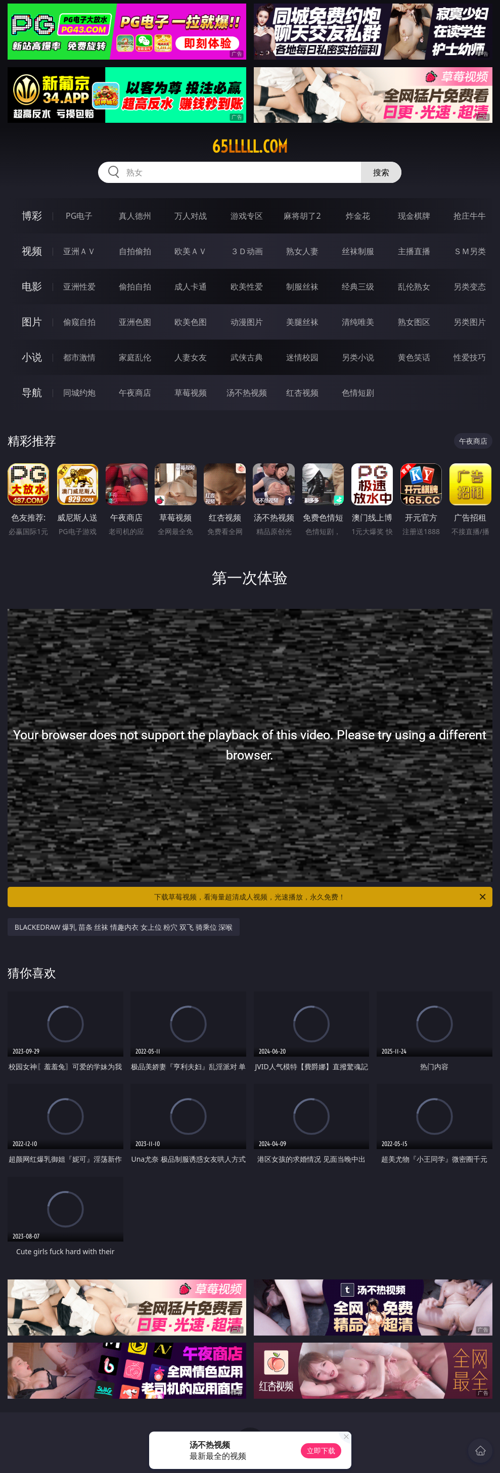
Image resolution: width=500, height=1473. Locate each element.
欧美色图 (190, 321)
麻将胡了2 (302, 215)
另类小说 (358, 357)
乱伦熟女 (414, 286)
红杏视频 (302, 392)
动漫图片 (247, 321)
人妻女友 (190, 357)
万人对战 (190, 215)
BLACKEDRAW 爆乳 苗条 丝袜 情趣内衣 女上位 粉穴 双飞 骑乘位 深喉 (124, 927)
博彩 (32, 215)
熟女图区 (414, 321)
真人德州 (135, 215)
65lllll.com (250, 146)
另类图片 (469, 321)
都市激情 (79, 357)
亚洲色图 (135, 321)
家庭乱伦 (135, 357)
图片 (32, 321)
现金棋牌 (414, 215)
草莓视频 (190, 392)
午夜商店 (135, 392)
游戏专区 (247, 215)
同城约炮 (79, 392)
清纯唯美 (358, 321)
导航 (32, 392)
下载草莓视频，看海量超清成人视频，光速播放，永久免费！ (320, 897)
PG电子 (79, 215)
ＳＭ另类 (469, 251)
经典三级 (358, 286)
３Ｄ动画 (247, 251)
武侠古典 (247, 357)
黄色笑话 (414, 357)
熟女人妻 (302, 251)
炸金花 (358, 215)
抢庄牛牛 (469, 215)
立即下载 (321, 1450)
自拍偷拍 (135, 251)
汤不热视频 (246, 392)
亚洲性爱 (79, 286)
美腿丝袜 (302, 321)
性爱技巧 (469, 357)
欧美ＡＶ (190, 251)
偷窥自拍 (79, 321)
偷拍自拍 (135, 286)
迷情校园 (302, 357)
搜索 (381, 172)
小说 (32, 357)
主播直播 (414, 251)
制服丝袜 (302, 286)
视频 (32, 251)
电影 (32, 286)
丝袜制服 (358, 251)
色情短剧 (358, 392)
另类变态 (469, 286)
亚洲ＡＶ (79, 251)
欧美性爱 (247, 286)
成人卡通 (190, 286)
